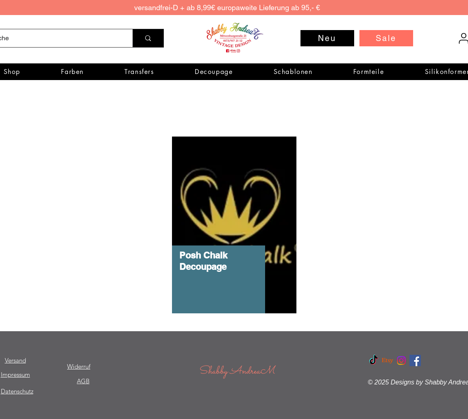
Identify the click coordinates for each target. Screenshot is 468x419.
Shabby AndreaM (236, 371)
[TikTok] (373, 360)
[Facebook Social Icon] (415, 360)
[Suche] (148, 38)
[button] (72, 71)
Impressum (15, 374)
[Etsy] (387, 360)
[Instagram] (401, 360)
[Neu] (327, 38)
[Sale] (386, 38)
